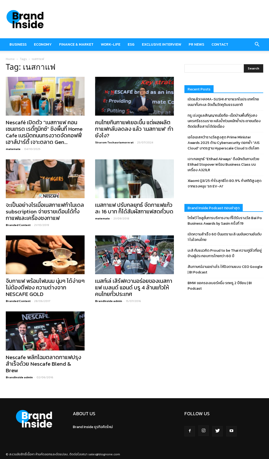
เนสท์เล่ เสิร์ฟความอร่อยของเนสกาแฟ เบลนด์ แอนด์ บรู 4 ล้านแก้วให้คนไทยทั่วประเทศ (133, 287)
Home (10, 59)
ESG (131, 44)
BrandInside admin (108, 301)
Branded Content (18, 225)
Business (18, 44)
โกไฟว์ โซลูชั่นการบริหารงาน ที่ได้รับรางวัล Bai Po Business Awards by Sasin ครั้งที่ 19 (225, 220)
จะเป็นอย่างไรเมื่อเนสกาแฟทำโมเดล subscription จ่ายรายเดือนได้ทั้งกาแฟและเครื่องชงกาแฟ (45, 211)
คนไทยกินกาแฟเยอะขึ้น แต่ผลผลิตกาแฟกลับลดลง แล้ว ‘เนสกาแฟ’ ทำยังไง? (134, 128)
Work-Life (110, 44)
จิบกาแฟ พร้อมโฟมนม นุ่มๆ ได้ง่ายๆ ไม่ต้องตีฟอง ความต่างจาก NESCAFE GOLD (45, 287)
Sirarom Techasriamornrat (114, 142)
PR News (196, 44)
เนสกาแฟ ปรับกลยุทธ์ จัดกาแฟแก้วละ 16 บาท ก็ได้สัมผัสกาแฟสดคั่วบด (134, 208)
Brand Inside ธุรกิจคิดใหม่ (93, 427)
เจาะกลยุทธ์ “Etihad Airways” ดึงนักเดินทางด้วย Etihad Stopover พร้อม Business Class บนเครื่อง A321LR (223, 164)
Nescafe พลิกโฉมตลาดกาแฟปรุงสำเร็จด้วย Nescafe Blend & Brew (43, 363)
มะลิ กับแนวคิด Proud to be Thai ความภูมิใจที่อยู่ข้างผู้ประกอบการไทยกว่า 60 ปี (225, 253)
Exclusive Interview (161, 44)
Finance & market (76, 44)
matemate (13, 149)
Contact (219, 44)
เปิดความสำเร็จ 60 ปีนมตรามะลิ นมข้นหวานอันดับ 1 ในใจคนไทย (225, 236)
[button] (257, 44)
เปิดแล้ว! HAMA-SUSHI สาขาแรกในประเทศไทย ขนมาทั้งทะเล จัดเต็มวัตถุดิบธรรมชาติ (223, 101)
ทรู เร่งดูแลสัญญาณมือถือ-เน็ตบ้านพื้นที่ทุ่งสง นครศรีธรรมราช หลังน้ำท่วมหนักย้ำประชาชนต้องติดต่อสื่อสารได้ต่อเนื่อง (224, 121)
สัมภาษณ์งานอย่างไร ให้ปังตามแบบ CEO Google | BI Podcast (225, 269)
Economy (43, 44)
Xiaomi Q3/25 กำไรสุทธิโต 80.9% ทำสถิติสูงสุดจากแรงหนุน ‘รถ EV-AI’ (224, 183)
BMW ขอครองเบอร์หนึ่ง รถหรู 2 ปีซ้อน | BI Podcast (220, 285)
